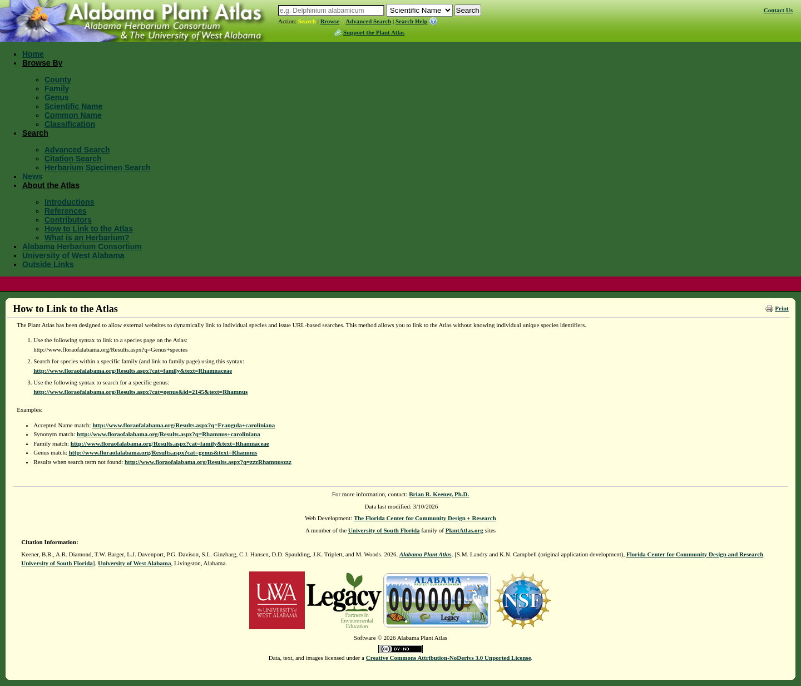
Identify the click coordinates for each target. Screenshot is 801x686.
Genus (56, 97)
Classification (69, 124)
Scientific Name (73, 106)
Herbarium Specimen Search (97, 167)
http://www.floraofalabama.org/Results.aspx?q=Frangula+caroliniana (183, 425)
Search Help (411, 21)
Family (56, 88)
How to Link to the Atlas (88, 228)
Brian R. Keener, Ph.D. (439, 494)
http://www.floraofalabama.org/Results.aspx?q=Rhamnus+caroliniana (168, 434)
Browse (330, 21)
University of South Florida (384, 530)
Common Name (73, 115)
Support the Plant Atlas (373, 32)
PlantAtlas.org (464, 530)
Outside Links (48, 264)
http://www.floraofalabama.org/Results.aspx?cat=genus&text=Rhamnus (163, 452)
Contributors (68, 219)
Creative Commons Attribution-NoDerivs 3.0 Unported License (448, 657)
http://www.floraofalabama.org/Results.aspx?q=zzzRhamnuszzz (208, 461)
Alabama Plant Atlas (425, 554)
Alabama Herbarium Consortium (82, 246)
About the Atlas (51, 185)
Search (307, 21)
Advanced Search (368, 21)
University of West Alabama (73, 255)
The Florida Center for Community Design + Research (425, 518)
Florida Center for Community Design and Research (694, 554)
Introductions (69, 202)
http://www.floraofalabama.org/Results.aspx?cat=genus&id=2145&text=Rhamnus (140, 391)
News (32, 176)
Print (781, 308)
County (57, 79)
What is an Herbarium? (86, 237)
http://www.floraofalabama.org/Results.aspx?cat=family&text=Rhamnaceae (132, 370)
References (65, 210)
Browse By (42, 62)
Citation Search (73, 158)
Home (33, 54)
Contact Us (778, 10)
